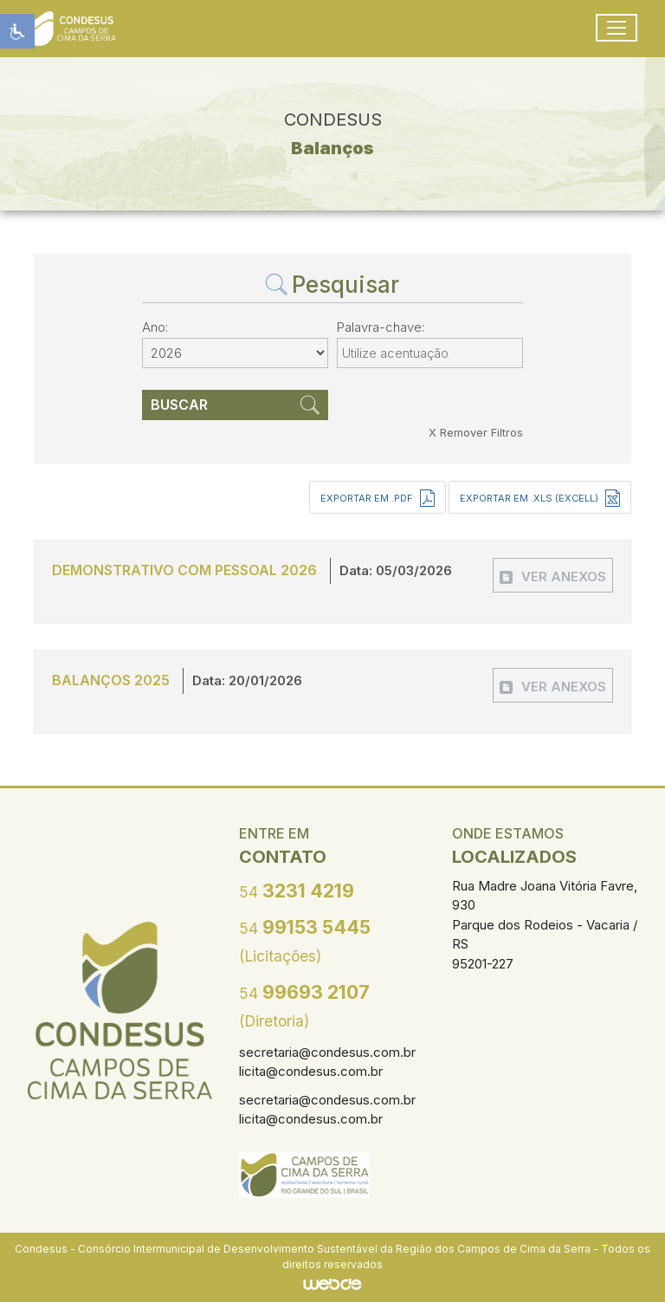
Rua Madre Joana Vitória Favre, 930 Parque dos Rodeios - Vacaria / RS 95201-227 (544, 925)
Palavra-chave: (380, 327)
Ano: (155, 327)
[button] (17, 31)
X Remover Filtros (476, 432)
